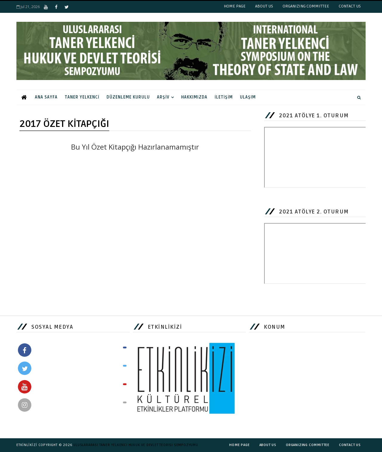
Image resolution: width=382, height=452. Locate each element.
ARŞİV (163, 97)
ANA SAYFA (46, 97)
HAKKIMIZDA (194, 97)
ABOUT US (264, 6)
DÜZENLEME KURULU (128, 97)
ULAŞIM (248, 97)
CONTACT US (350, 6)
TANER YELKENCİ (82, 97)
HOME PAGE (235, 6)
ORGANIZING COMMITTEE (306, 6)
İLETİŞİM (224, 97)
